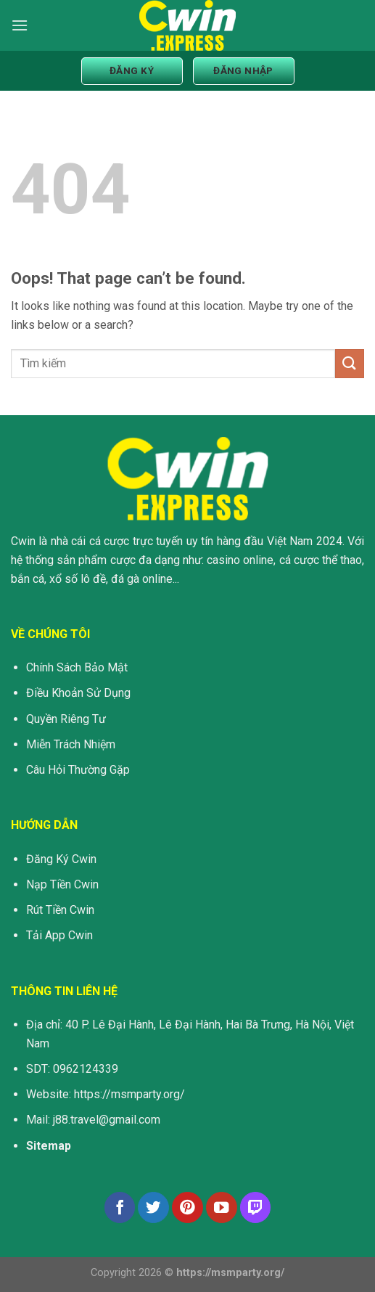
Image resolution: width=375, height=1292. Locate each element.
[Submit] (349, 363)
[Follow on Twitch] (255, 1207)
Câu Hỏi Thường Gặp (78, 770)
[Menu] (19, 25)
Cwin (23, 541)
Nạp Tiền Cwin (62, 884)
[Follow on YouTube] (221, 1207)
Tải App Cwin (59, 935)
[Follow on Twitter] (153, 1207)
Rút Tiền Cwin (60, 910)
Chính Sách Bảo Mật (77, 667)
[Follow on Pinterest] (187, 1207)
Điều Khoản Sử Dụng (78, 693)
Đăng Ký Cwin (61, 859)
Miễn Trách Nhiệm (70, 744)
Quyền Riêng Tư (66, 719)
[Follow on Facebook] (120, 1207)
